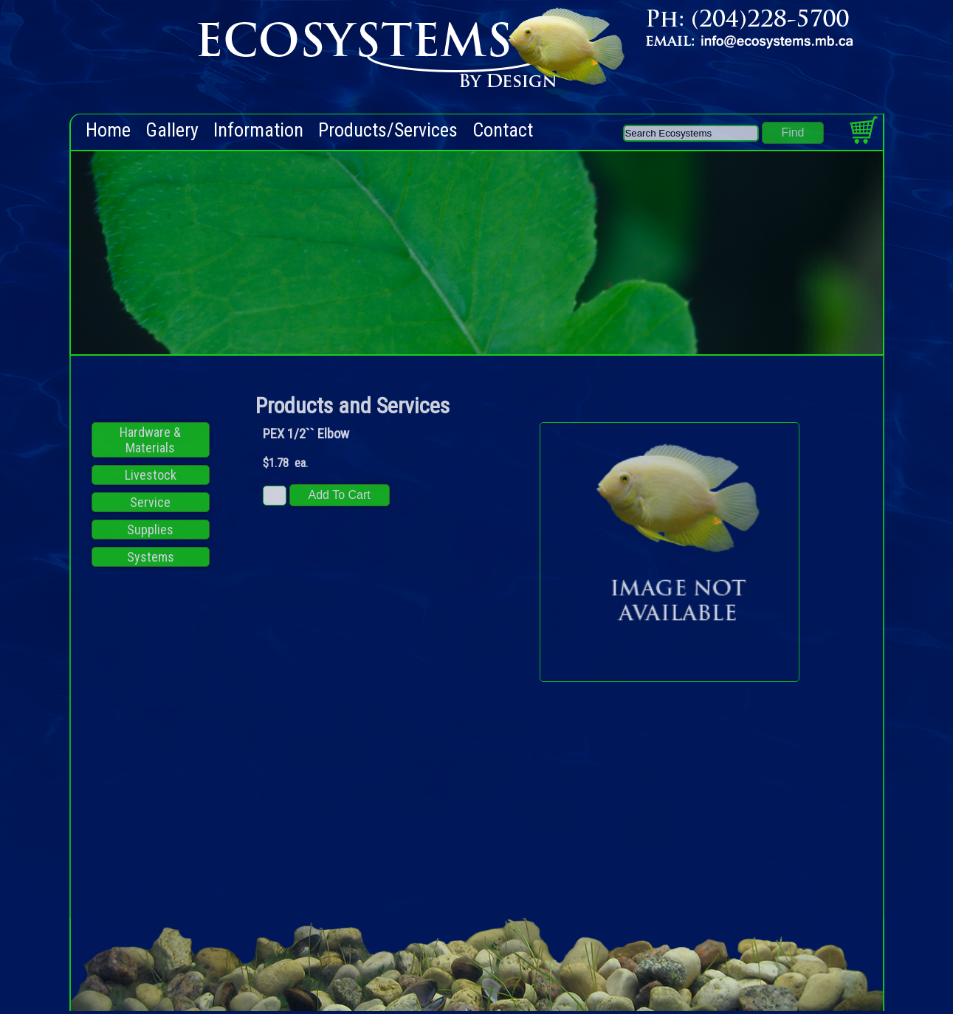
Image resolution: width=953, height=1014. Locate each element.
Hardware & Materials (150, 439)
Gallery (172, 130)
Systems (150, 557)
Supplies (150, 529)
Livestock (150, 475)
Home (108, 130)
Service (150, 502)
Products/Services (388, 130)
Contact (502, 130)
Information (258, 130)
